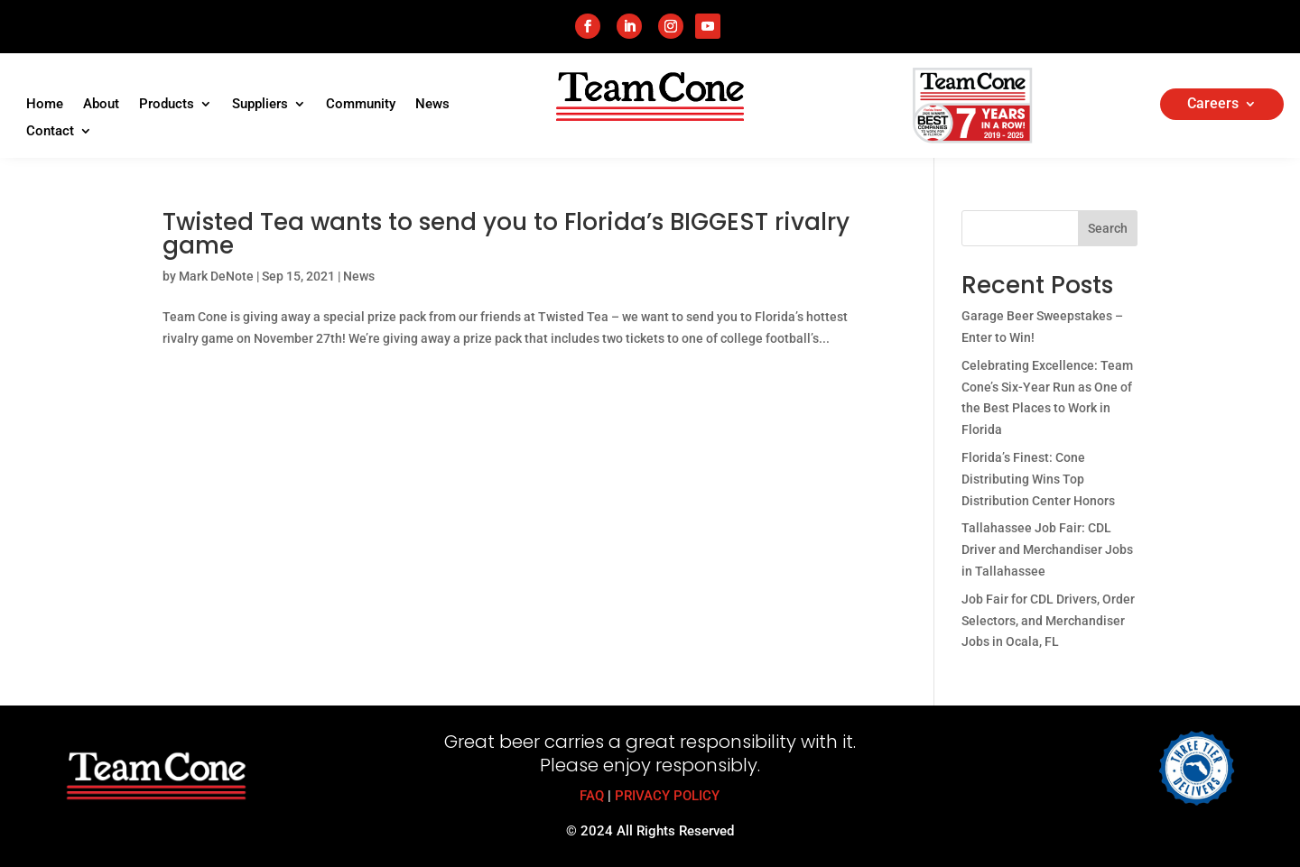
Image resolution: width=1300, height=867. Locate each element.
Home (44, 104)
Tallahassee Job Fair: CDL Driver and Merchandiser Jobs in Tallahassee (1047, 549)
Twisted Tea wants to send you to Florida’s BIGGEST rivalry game (506, 234)
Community (360, 104)
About (101, 104)
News (432, 104)
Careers (1213, 104)
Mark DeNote (216, 276)
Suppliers (260, 104)
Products (166, 104)
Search (1108, 228)
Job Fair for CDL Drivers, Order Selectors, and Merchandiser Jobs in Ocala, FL (1048, 621)
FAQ (592, 796)
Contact (50, 132)
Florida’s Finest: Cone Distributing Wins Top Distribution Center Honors (1038, 479)
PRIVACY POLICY (667, 796)
